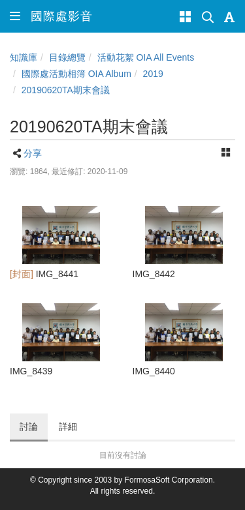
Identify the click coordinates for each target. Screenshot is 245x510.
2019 (153, 73)
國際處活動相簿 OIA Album (76, 73)
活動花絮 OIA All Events (146, 57)
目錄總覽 (67, 57)
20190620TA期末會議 (66, 90)
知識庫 (23, 57)
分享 (33, 153)
